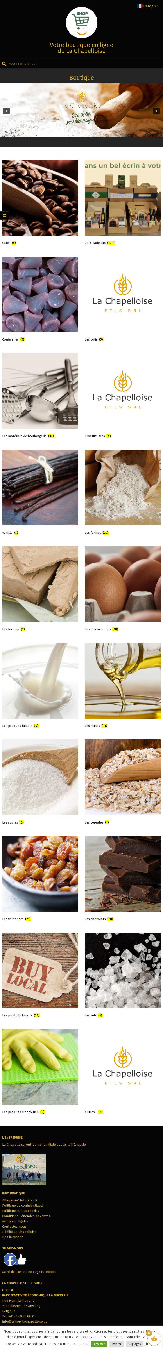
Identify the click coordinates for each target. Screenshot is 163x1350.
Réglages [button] (135, 1344)
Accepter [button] (99, 1344)
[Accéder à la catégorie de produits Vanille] (40, 493)
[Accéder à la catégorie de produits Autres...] (123, 1072)
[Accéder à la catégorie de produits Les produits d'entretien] (40, 1072)
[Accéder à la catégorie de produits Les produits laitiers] (40, 686)
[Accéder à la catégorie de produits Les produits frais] (123, 589)
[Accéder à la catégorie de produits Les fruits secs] (40, 879)
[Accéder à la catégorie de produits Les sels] (123, 976)
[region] (81, 111)
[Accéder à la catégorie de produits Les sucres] (40, 782)
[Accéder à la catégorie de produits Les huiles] (123, 686)
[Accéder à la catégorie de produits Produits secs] (123, 396)
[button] (6, 111)
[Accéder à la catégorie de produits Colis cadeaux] (123, 203)
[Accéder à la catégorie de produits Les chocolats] (123, 879)
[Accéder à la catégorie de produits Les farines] (123, 493)
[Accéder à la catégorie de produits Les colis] (123, 300)
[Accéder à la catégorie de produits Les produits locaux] (40, 976)
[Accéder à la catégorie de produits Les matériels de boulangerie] (40, 396)
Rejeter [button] (116, 1344)
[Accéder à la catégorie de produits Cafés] (40, 203)
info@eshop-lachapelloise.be (24, 1322)
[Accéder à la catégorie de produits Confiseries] (40, 300)
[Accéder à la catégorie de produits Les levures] (40, 589)
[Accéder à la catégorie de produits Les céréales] (123, 782)
